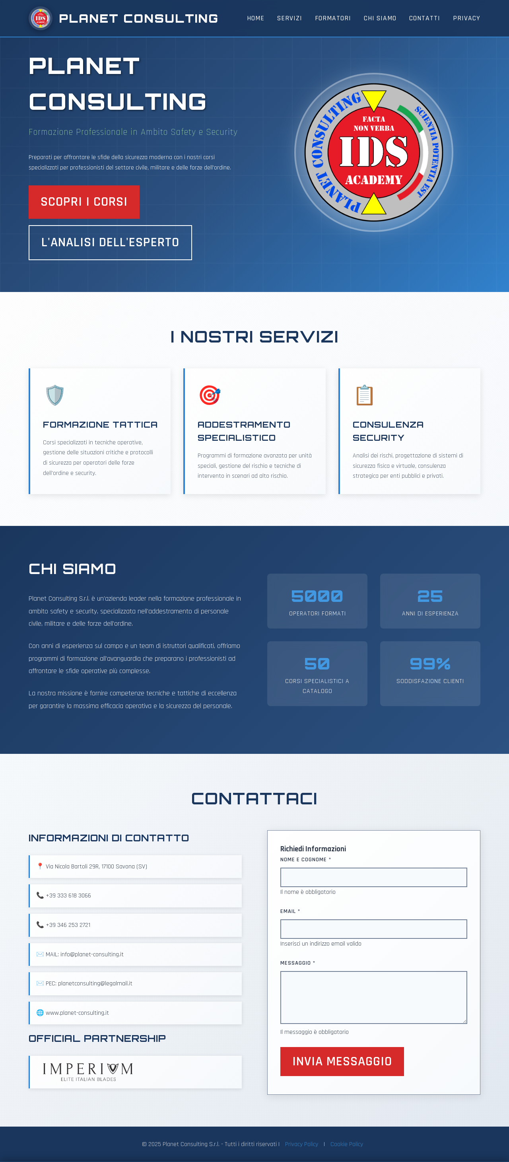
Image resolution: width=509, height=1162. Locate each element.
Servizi (289, 18)
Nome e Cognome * (306, 859)
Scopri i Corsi (84, 201)
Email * (290, 911)
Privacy (466, 18)
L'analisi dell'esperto (110, 242)
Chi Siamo (380, 18)
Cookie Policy (346, 1144)
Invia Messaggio (342, 1061)
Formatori (333, 18)
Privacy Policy (301, 1144)
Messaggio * (298, 963)
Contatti (424, 18)
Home (255, 18)
